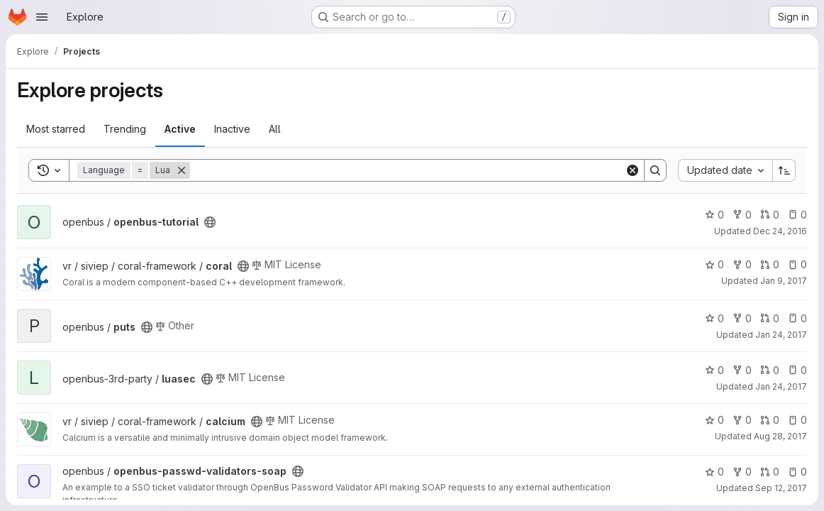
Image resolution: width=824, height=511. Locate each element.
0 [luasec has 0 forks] (742, 370)
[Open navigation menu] (41, 17)
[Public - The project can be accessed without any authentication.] (210, 222)
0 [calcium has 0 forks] (742, 420)
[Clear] (632, 170)
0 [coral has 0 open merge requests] (769, 264)
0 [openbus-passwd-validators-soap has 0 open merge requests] (769, 472)
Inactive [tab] (232, 129)
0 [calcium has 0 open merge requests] (769, 420)
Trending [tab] (125, 129)
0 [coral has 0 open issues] (797, 264)
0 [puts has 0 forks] (742, 318)
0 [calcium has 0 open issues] (797, 420)
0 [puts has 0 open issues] (797, 318)
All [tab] (275, 129)
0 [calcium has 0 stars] (714, 420)
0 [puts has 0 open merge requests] (769, 318)
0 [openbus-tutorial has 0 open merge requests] (769, 215)
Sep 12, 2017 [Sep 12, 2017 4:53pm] (781, 488)
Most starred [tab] (55, 129)
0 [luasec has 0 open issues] (797, 370)
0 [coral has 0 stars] (714, 264)
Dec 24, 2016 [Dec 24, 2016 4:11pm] (780, 231)
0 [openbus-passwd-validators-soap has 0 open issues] (797, 472)
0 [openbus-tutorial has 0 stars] (714, 215)
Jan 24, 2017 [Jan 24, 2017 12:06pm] (781, 334)
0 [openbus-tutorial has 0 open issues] (797, 215)
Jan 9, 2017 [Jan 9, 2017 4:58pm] (783, 280)
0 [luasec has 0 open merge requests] (769, 370)
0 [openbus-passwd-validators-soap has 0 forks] (742, 472)
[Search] (407, 170)
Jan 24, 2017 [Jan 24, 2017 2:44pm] (781, 386)
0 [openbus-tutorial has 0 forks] (742, 215)
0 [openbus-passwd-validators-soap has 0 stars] (714, 472)
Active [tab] (180, 129)
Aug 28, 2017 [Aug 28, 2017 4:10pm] (780, 436)
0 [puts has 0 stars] (714, 318)
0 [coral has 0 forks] (742, 264)
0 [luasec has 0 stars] (714, 370)
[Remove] (181, 170)
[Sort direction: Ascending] (784, 170)
